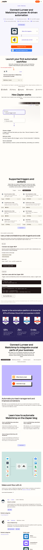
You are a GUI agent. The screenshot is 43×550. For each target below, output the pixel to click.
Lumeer (19, 5)
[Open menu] (41, 2)
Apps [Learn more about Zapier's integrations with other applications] (8, 500)
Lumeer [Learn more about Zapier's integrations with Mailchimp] (12, 500)
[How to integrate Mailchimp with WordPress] (11, 438)
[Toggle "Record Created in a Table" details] (11, 195)
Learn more (11, 529)
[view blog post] (11, 426)
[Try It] (11, 199)
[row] (6, 111)
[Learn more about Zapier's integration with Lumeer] (3, 501)
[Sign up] (37, 2)
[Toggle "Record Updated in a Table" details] (32, 195)
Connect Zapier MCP (9, 266)
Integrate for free (21, 47)
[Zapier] (4, 1)
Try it (20, 80)
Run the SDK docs (8, 296)
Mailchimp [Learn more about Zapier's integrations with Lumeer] (13, 520)
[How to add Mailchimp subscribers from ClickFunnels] (11, 426)
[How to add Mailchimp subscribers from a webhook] (32, 426)
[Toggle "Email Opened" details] (11, 221)
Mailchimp (23, 5)
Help (9, 510)
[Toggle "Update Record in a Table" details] (11, 212)
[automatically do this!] (21, 40)
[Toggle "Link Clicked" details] (32, 221)
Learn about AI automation (8, 492)
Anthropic (28, 490)
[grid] (6, 111)
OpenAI (24, 490)
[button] (21, 50)
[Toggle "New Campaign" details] (32, 212)
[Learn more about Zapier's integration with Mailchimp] (3, 522)
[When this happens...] (21, 31)
